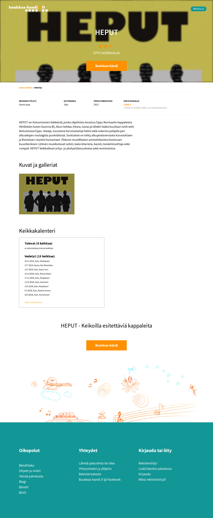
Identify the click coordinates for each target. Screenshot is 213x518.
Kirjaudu (145, 474)
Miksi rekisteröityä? (152, 479)
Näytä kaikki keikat (33, 302)
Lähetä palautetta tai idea (97, 463)
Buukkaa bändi (106, 66)
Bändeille (198, 8)
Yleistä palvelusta (31, 476)
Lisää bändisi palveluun (155, 468)
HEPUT (29, 87)
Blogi (22, 481)
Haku (21, 87)
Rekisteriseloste (90, 474)
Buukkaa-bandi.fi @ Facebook (100, 479)
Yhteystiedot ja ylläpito (95, 468)
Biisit (22, 492)
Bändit (24, 487)
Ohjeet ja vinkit (30, 471)
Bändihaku (26, 465)
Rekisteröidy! (148, 463)
